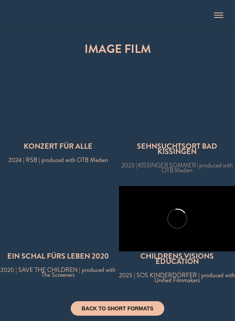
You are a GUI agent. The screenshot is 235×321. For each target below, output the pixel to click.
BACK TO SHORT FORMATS (117, 308)
